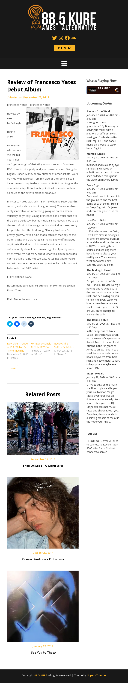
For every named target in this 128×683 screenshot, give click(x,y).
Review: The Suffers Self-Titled (64, 345)
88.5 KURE (40, 675)
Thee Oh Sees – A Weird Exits (43, 466)
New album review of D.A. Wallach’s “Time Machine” (17, 347)
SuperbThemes (96, 675)
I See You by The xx (42, 652)
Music (13, 368)
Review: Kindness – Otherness (43, 559)
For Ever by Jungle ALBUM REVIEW (41, 345)
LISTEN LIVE (64, 48)
